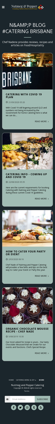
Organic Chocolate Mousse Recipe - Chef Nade (27, 330)
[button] (3, 7)
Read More (42, 121)
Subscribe (42, 399)
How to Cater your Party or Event (26, 253)
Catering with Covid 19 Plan (24, 96)
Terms (26, 391)
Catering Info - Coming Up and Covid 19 (26, 175)
